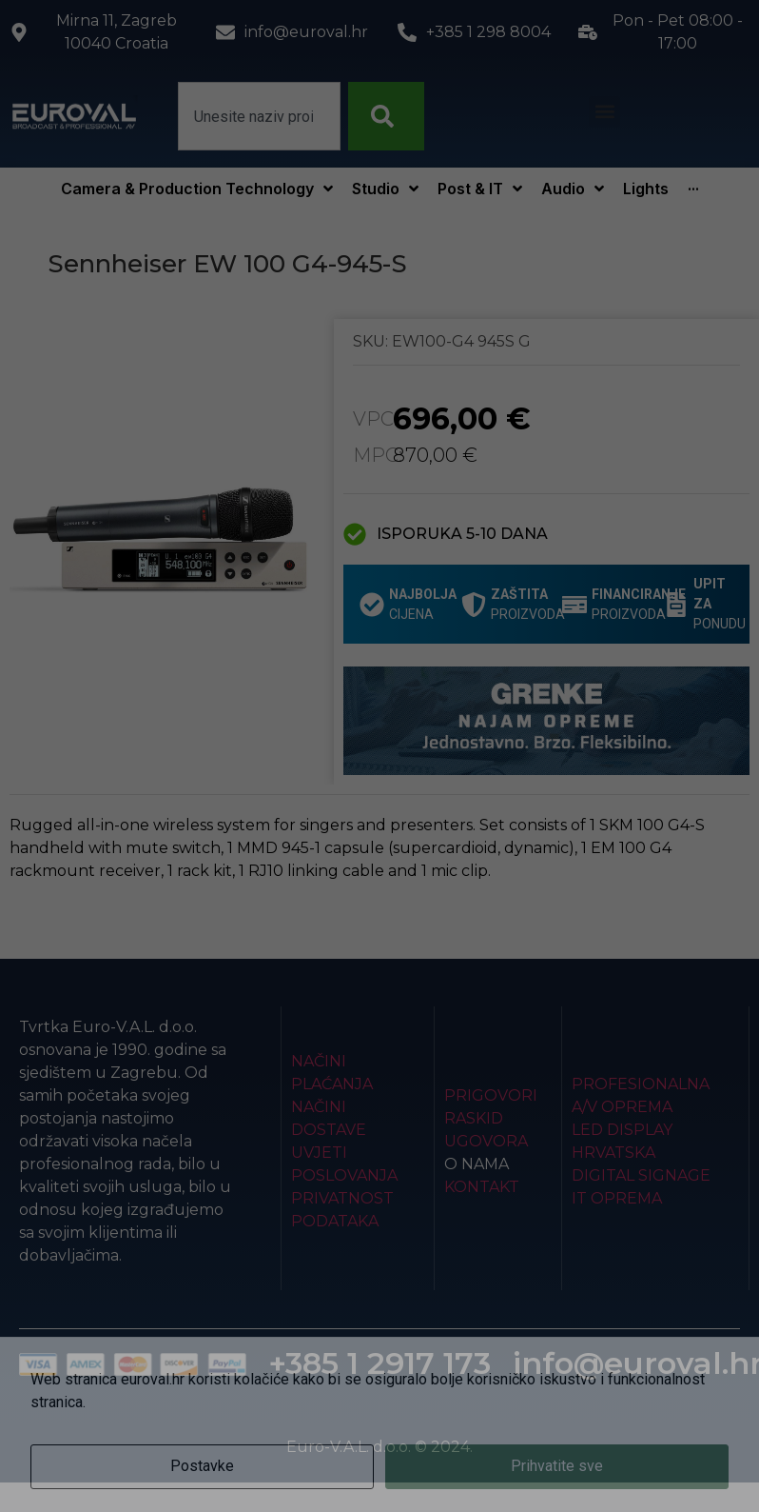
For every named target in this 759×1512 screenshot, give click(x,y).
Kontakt (481, 1187)
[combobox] (259, 116)
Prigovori (490, 1095)
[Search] (386, 116)
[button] (604, 112)
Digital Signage (641, 1175)
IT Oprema (617, 1198)
